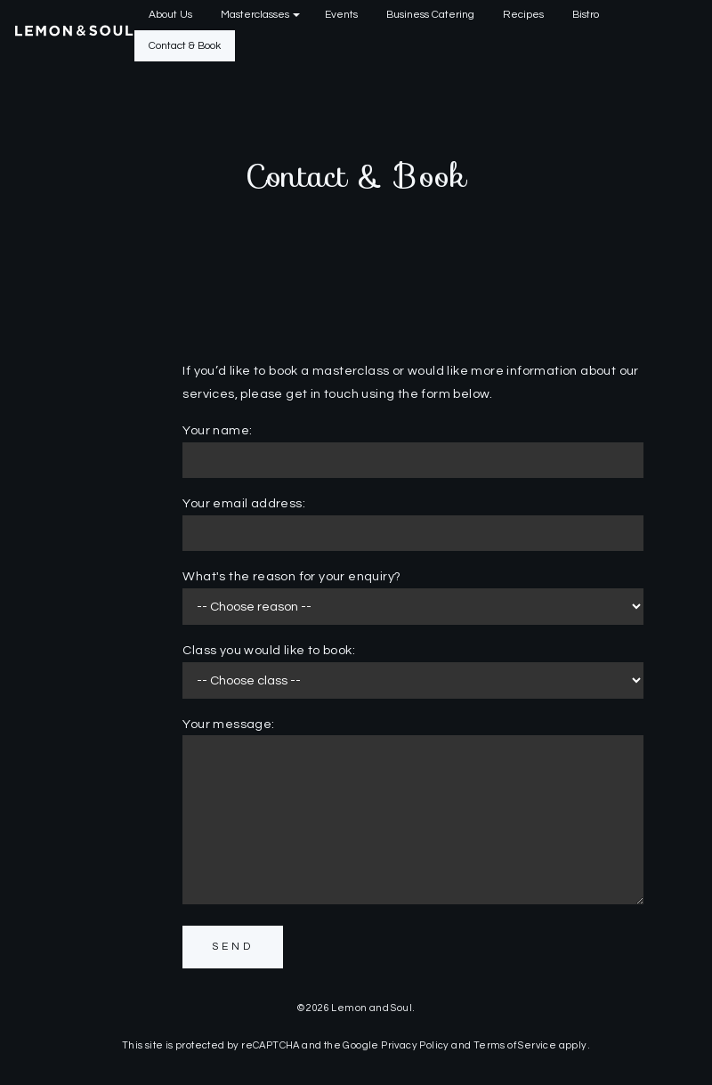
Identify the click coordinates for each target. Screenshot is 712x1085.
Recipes (523, 14)
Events (341, 14)
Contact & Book (185, 46)
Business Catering (430, 14)
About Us (170, 14)
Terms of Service (514, 1045)
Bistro (585, 14)
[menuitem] (170, 15)
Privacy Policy (415, 1045)
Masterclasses (255, 14)
